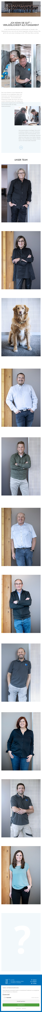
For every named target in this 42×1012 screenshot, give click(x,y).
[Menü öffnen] (34, 7)
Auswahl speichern (21, 1001)
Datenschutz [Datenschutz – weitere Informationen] (18, 1008)
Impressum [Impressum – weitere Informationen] (24, 1008)
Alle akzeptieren (21, 1005)
